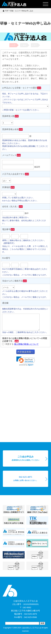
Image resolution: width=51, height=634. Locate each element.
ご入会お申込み (25, 458)
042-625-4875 (25, 478)
